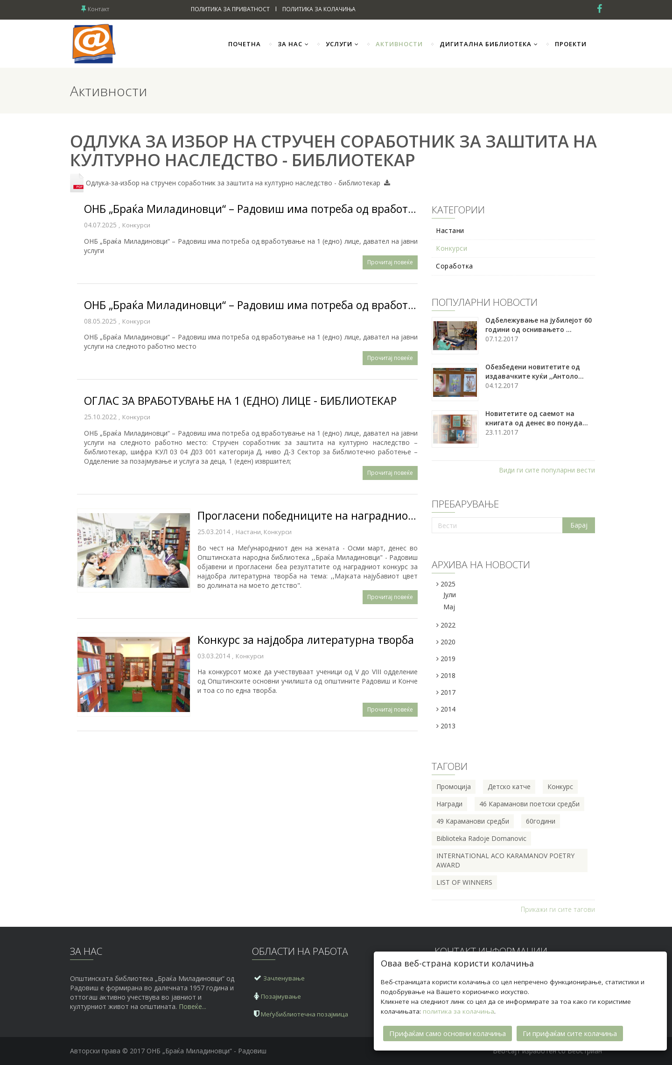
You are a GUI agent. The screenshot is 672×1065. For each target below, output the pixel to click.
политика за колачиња (458, 1010)
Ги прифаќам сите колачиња (570, 1032)
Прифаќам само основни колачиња (447, 1032)
